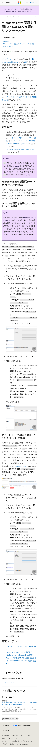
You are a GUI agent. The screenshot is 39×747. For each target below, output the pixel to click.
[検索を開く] (27, 3)
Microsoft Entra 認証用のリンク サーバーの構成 (18, 44)
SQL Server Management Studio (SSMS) (20, 149)
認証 (25, 62)
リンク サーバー (8, 59)
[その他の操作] (35, 16)
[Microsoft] (19, 2)
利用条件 (4, 744)
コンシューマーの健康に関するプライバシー (16, 741)
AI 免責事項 (5, 735)
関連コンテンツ (8, 47)
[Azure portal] (20, 466)
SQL (10, 17)
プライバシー (11, 738)
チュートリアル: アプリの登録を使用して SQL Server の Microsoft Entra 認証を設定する (21, 661)
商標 (11, 744)
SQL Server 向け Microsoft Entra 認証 (19, 655)
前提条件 (6, 41)
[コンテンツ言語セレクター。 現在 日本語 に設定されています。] (6, 725)
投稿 (3, 738)
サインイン (33, 3)
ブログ (28, 735)
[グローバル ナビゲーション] (2, 3)
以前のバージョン (17, 735)
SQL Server (18, 17)
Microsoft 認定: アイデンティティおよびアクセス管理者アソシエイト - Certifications (19, 703)
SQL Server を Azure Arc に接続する (19, 652)
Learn (4, 17)
